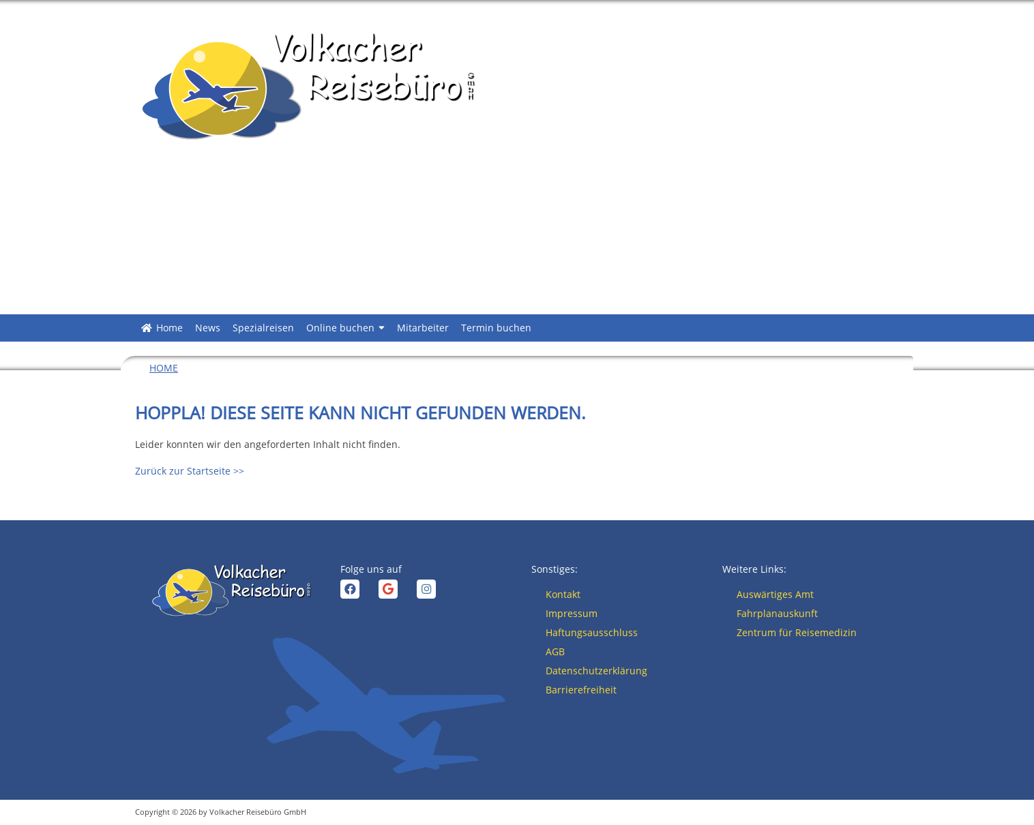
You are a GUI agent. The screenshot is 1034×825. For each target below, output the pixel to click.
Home (169, 327)
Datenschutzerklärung (596, 670)
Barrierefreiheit (581, 689)
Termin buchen (496, 327)
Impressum (571, 613)
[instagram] (426, 589)
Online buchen (345, 328)
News (207, 327)
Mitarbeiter (423, 327)
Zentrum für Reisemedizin (797, 632)
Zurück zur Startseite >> (189, 470)
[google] (388, 589)
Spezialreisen (263, 327)
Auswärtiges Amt (775, 594)
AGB (555, 651)
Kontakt (563, 594)
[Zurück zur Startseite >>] (305, 85)
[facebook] (349, 589)
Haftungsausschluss (592, 632)
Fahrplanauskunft (777, 613)
